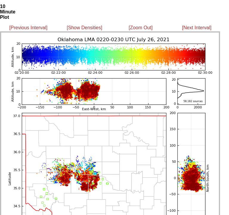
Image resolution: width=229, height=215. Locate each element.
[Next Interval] (197, 27)
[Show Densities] (84, 27)
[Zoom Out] (141, 27)
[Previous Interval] (28, 27)
